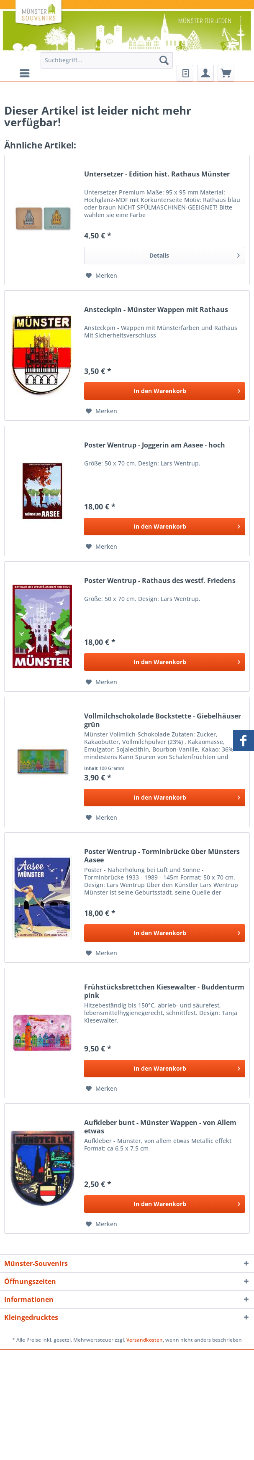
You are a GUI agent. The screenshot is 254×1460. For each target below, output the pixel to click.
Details (194, 254)
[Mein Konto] (205, 73)
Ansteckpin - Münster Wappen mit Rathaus (156, 309)
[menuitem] (107, 64)
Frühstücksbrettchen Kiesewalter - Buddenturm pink (164, 991)
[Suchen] (164, 60)
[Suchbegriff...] (107, 60)
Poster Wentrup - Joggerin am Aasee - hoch (154, 445)
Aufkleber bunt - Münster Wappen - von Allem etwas (160, 1126)
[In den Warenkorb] (164, 391)
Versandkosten (144, 1339)
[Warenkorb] (226, 73)
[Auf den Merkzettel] (101, 276)
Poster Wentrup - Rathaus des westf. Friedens (160, 580)
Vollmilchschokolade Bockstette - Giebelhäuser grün (162, 720)
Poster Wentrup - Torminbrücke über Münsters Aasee (162, 855)
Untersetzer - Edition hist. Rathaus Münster (157, 174)
